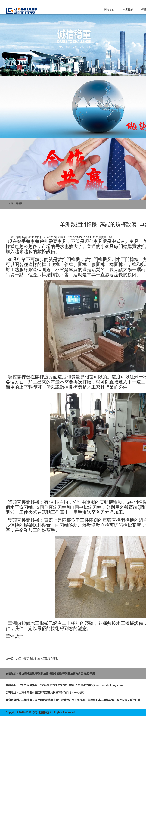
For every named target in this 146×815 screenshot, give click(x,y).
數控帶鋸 (89, 673)
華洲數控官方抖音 (72, 673)
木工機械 (128, 9)
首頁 (10, 203)
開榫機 (19, 203)
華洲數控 (17, 623)
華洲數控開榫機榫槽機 (48, 673)
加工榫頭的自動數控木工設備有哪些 (37, 658)
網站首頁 (109, 9)
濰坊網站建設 (27, 673)
